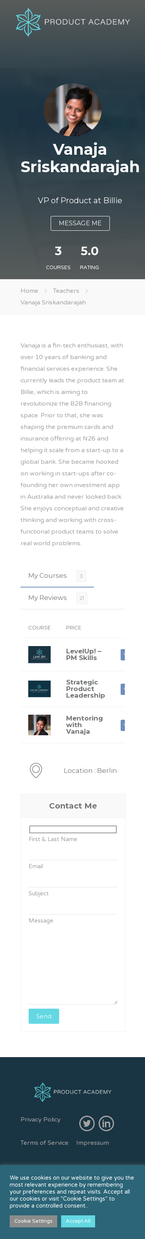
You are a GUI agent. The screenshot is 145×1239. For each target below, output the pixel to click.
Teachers (66, 291)
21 (82, 598)
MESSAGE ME (80, 223)
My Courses (47, 575)
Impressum (92, 1143)
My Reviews (47, 597)
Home (29, 291)
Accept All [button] (78, 1221)
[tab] (57, 576)
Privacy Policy (40, 1119)
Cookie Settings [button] (33, 1221)
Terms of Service (44, 1143)
